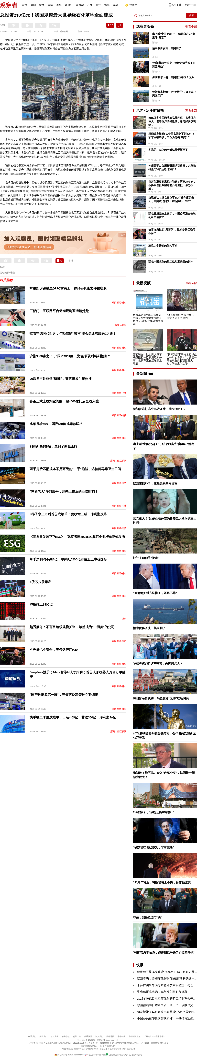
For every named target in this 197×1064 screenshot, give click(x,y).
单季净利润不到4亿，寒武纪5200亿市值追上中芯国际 (68, 559)
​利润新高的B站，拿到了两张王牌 (53, 446)
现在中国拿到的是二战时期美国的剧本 (170, 261)
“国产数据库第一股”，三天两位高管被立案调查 (64, 695)
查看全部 (191, 27)
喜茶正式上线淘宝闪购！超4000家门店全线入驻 (64, 401)
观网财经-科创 (119, 302)
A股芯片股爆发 (40, 582)
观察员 (131, 5)
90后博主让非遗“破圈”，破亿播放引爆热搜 (61, 379)
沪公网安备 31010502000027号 (69, 1055)
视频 (115, 5)
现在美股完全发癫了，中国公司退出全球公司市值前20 (172, 215)
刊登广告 (77, 1036)
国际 (50, 5)
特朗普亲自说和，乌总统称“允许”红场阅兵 (161, 698)
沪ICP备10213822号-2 (38, 1043)
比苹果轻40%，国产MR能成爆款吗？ (56, 424)
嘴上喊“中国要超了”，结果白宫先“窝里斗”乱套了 (173, 35)
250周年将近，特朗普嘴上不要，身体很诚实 (162, 882)
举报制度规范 (135, 1036)
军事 (59, 5)
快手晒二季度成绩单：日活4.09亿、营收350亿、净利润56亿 (73, 717)
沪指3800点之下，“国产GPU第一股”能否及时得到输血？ (70, 356)
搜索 (191, 15)
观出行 (69, 5)
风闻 (33, 5)
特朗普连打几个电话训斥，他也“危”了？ (159, 409)
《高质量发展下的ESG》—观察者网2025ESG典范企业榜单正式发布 (77, 537)
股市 (124, 618)
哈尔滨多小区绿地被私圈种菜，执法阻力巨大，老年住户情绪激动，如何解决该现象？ (172, 121)
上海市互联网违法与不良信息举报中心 (124, 1055)
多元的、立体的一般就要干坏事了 (168, 149)
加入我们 (99, 1036)
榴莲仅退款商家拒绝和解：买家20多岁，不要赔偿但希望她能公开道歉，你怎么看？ (172, 185)
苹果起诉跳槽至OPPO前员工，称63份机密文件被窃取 (68, 288)
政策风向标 (120, 325)
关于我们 (43, 1036)
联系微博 (88, 1036)
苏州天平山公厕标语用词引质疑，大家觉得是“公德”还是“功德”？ (172, 167)
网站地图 (110, 1036)
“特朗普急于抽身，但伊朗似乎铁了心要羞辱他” (173, 64)
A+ (42, 31)
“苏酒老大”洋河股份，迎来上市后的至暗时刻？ (64, 492)
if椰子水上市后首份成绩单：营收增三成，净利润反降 (68, 514)
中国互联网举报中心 (94, 1055)
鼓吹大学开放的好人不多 (162, 245)
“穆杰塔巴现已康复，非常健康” (153, 847)
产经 (89, 5)
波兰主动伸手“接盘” (146, 558)
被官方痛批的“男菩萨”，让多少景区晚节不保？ (171, 231)
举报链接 (121, 1036)
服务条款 (66, 1036)
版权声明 (54, 1036)
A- (35, 31)
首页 (24, 5)
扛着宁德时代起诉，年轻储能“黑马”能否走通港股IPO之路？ (73, 333)
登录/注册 (190, 4)
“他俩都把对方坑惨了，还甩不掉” (155, 593)
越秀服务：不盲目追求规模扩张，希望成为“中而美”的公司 (72, 627)
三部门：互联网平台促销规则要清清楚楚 (59, 311)
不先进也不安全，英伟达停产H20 (54, 650)
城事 (107, 5)
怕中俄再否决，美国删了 (166, 48)
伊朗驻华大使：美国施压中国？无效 (173, 77)
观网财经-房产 (119, 641)
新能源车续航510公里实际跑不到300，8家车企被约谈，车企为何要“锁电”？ (171, 135)
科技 (98, 5)
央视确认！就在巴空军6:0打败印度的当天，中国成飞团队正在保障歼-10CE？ (171, 199)
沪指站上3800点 (41, 604)
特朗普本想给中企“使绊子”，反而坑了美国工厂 (174, 93)
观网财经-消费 (119, 393)
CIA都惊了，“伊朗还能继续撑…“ (153, 812)
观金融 (80, 5)
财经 (41, 5)
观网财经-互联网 (118, 460)
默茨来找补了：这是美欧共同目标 (155, 483)
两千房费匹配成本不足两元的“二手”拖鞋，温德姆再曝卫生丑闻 (75, 469)
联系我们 (32, 1036)
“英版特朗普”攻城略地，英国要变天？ (158, 663)
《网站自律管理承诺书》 (154, 1036)
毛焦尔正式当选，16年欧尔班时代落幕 (162, 992)
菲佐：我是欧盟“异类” (147, 917)
